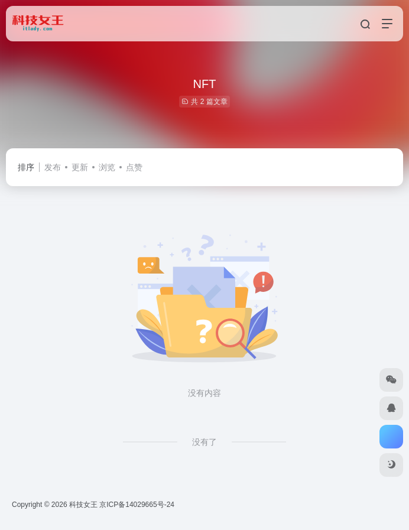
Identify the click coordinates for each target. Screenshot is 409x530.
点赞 (134, 167)
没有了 (204, 442)
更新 (80, 167)
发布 (52, 167)
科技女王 (83, 504)
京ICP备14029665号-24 (137, 504)
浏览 (107, 167)
